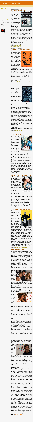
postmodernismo (15, 131)
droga (30, 81)
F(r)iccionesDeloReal (4, 32)
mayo (3, 24)
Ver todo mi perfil (3, 33)
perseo (12, 131)
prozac (18, 131)
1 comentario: (23, 45)
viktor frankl (16, 46)
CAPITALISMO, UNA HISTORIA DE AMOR (20, 209)
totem (20, 131)
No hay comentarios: (24, 247)
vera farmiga (13, 46)
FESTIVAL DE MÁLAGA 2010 (17, 249)
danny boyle (28, 81)
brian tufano (21, 81)
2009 (2, 25)
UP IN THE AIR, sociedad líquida (18, 10)
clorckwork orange (24, 81)
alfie (18, 81)
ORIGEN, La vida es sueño (17, 85)
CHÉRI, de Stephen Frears (17, 134)
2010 (2, 20)
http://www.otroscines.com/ (18, 414)
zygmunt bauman (20, 46)
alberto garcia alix (16, 81)
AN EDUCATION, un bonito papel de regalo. (21, 175)
